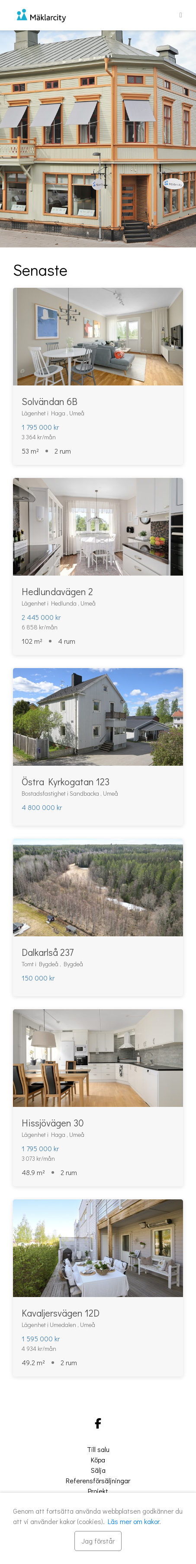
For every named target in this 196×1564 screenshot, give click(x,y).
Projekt (98, 1490)
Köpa (98, 1459)
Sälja (98, 1470)
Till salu (98, 1449)
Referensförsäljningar (98, 1480)
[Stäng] (98, 1541)
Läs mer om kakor (133, 1521)
